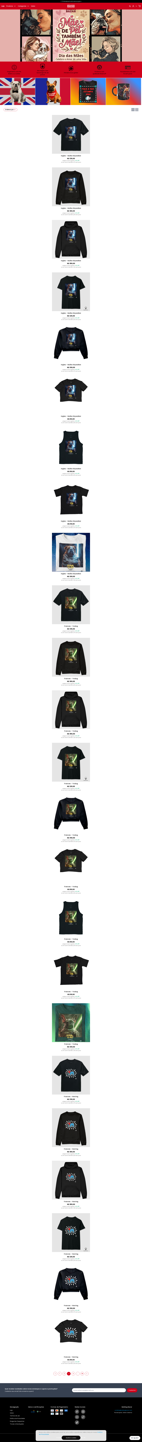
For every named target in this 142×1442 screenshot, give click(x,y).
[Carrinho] (139, 6)
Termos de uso (15, 1416)
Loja (2, 6)
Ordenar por (10, 110)
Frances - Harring (71, 1096)
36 (82, 1374)
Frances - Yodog (71, 626)
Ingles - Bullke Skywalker (71, 156)
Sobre (33, 6)
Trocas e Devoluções (17, 1424)
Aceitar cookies (71, 1438)
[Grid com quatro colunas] (136, 109)
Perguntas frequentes (17, 1421)
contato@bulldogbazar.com (123, 1410)
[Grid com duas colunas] (133, 109)
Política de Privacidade (17, 1418)
